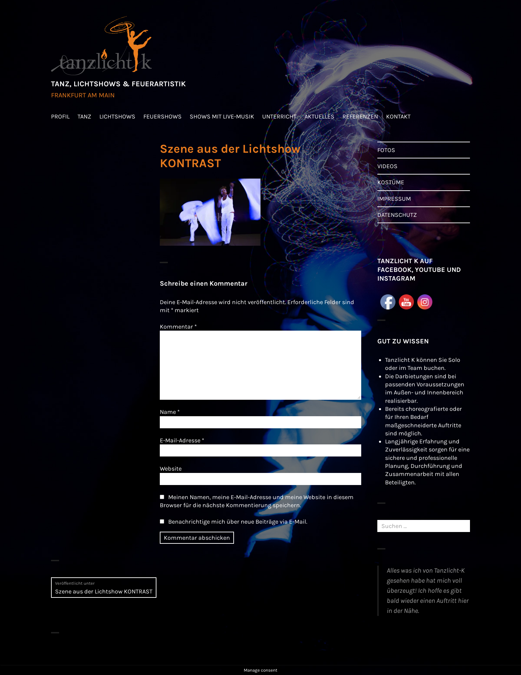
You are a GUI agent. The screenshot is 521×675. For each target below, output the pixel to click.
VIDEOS (387, 166)
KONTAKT (398, 116)
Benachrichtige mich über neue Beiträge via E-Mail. (237, 521)
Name (170, 412)
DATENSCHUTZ (397, 215)
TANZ (84, 116)
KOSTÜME (390, 182)
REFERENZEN (360, 116)
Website (171, 468)
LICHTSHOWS (117, 116)
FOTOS (386, 150)
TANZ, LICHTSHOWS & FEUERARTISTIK (118, 84)
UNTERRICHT (279, 116)
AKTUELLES (319, 116)
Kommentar (178, 326)
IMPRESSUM (394, 198)
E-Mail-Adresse (182, 440)
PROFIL (60, 116)
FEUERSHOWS (162, 116)
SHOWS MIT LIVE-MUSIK (222, 116)
